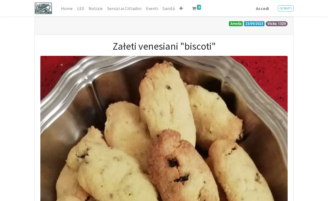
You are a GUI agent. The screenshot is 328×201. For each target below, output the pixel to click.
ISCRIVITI (286, 8)
